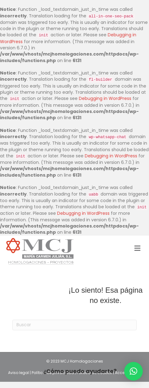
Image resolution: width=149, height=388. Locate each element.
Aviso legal (19, 372)
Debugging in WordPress (105, 98)
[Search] (74, 325)
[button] (133, 371)
